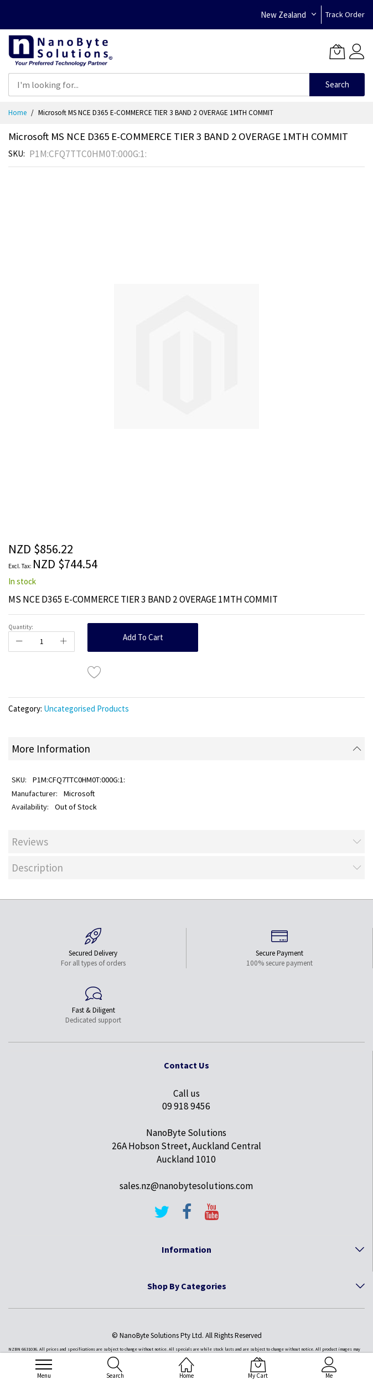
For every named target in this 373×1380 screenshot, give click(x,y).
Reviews (30, 841)
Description (37, 867)
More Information (51, 748)
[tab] (186, 748)
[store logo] (60, 51)
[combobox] (158, 84)
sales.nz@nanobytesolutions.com (186, 1186)
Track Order (345, 14)
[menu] (43, 1364)
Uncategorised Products (86, 708)
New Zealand (283, 14)
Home (17, 112)
